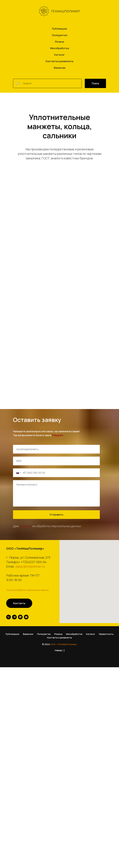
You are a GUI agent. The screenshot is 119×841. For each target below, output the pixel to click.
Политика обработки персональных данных (27, 706)
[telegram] (14, 733)
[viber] (20, 733)
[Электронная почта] (26, 733)
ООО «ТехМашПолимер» (64, 760)
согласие (26, 642)
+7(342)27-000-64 (34, 678)
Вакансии (59, 67)
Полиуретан (59, 35)
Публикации (59, 28)
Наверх (59, 766)
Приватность (106, 750)
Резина (59, 41)
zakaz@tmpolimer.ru (30, 682)
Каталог (59, 54)
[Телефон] (8, 733)
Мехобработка (59, 48)
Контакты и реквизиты (59, 61)
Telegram (57, 551)
